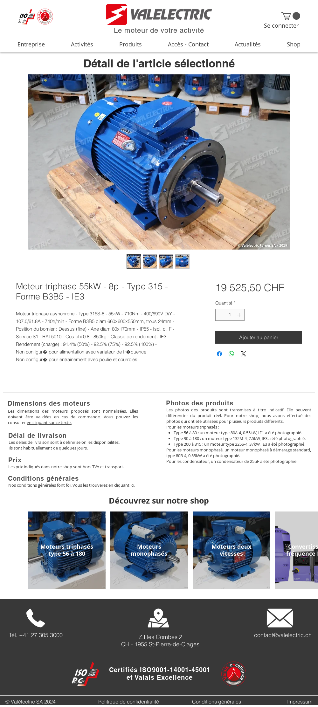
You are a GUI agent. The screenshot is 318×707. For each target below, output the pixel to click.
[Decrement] (220, 314)
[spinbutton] (230, 314)
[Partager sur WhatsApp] (231, 354)
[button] (290, 16)
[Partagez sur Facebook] (219, 354)
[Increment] (240, 314)
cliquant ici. (124, 485)
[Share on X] (243, 354)
